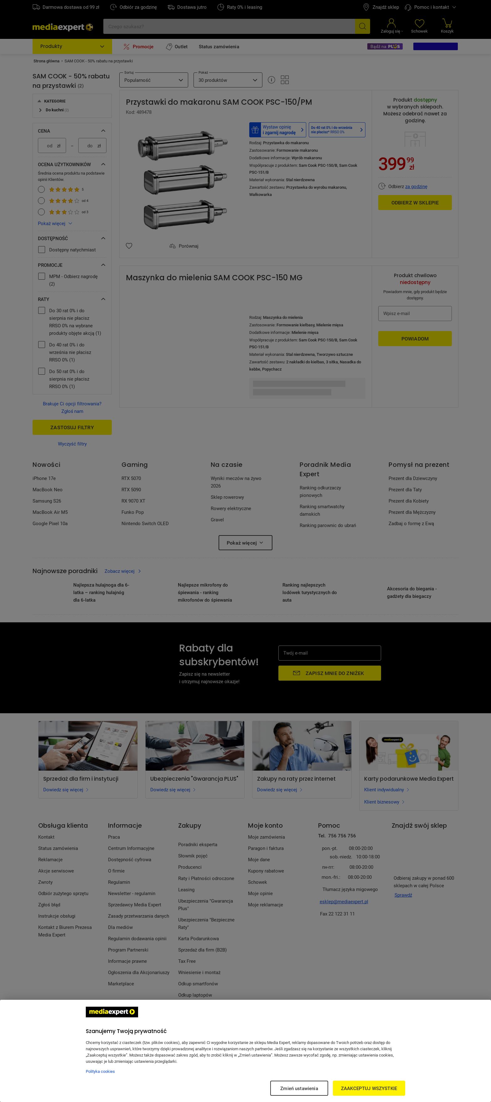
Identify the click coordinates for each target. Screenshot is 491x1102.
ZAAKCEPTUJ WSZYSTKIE (369, 1088)
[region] (245, 1051)
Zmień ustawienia (299, 1088)
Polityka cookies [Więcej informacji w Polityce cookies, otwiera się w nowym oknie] (100, 1071)
